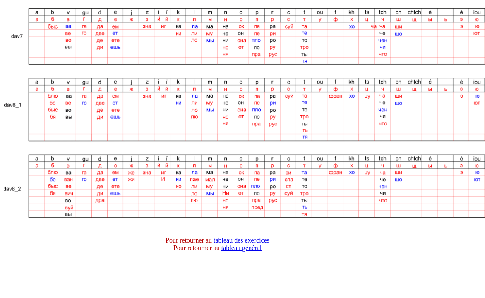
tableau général (241, 247)
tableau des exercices (241, 240)
